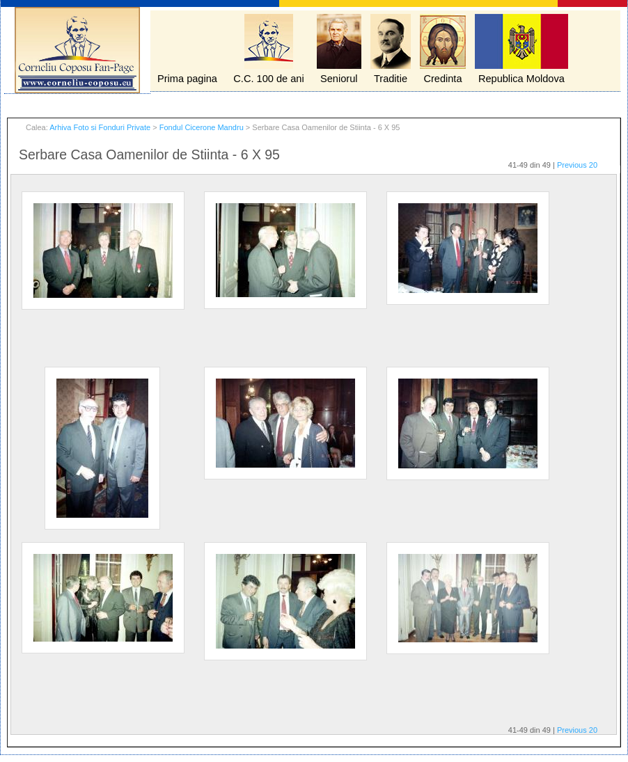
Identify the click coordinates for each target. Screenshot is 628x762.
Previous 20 (577, 165)
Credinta (442, 78)
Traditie (390, 78)
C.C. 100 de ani (268, 78)
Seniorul (339, 78)
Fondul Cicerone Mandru (201, 127)
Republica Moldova (521, 78)
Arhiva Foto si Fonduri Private (99, 127)
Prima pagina (187, 78)
